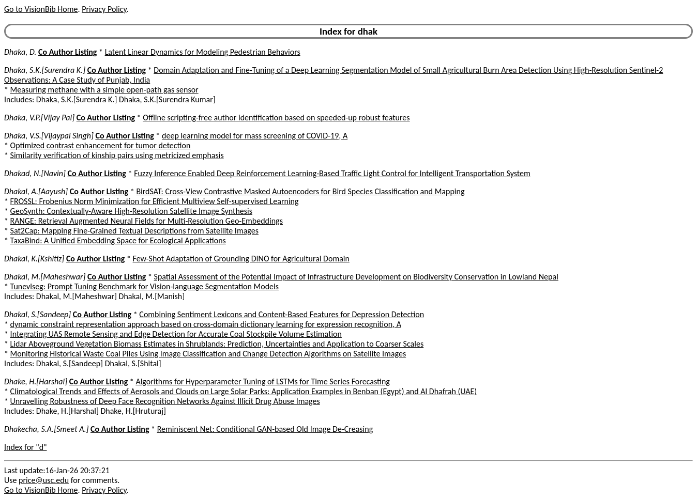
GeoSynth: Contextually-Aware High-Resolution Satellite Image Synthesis (131, 211)
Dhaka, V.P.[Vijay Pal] (39, 117)
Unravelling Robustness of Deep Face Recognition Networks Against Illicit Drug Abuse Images (165, 401)
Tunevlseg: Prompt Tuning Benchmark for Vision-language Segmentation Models (144, 286)
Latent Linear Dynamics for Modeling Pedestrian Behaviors (202, 52)
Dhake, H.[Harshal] (35, 381)
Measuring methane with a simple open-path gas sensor (104, 90)
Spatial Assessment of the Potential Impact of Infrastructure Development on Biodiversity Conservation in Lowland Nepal (356, 277)
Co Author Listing (67, 52)
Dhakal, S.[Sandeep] (37, 314)
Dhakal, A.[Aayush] (36, 191)
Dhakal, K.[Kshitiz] (34, 258)
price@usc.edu (44, 480)
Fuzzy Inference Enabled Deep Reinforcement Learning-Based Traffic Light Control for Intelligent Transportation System (332, 173)
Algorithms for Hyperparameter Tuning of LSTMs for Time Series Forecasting (262, 381)
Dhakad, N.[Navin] (35, 173)
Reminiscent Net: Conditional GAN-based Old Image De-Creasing (265, 429)
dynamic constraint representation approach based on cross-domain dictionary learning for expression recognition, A (205, 324)
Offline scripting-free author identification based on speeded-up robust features (276, 117)
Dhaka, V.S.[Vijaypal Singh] (49, 136)
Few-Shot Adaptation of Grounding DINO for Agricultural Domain (241, 258)
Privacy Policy (104, 9)
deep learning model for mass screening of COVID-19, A (254, 136)
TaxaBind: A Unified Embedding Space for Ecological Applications (118, 240)
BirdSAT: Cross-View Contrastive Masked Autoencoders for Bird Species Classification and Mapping (300, 191)
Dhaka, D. (20, 52)
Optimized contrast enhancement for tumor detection (100, 145)
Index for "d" (25, 447)
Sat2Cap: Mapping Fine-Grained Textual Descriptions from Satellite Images (134, 231)
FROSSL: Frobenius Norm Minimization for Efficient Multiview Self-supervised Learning (154, 201)
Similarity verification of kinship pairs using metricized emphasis (117, 155)
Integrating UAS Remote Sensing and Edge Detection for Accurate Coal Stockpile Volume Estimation (176, 334)
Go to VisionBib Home (41, 9)
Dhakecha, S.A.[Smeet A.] (46, 429)
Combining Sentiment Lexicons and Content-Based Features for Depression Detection (281, 314)
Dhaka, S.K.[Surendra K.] (44, 70)
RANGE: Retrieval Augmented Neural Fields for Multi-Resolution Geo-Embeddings (146, 221)
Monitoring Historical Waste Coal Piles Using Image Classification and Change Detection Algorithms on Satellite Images (208, 353)
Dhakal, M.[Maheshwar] (44, 277)
